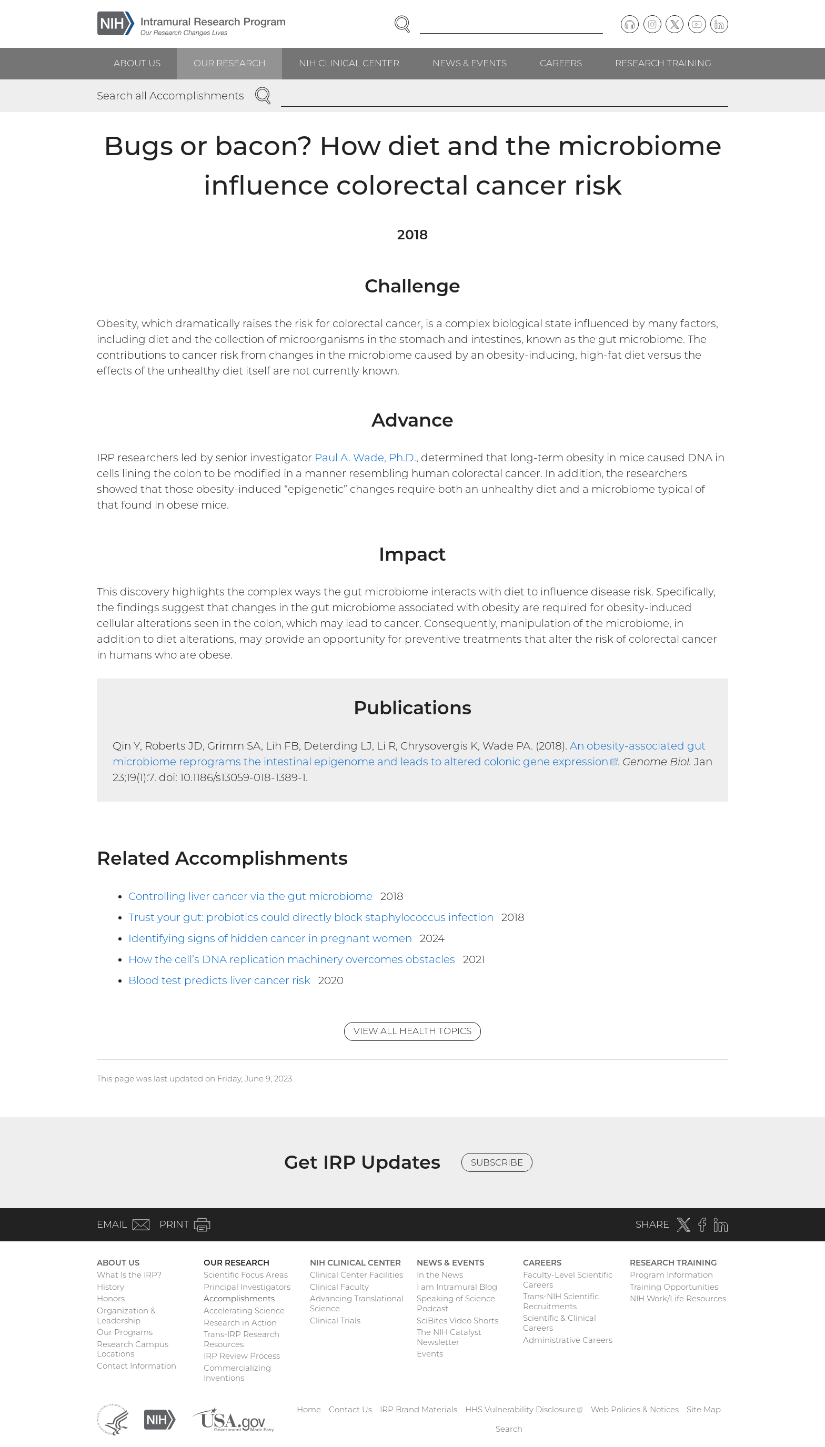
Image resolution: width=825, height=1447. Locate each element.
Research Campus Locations (132, 1349)
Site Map (704, 1409)
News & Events (469, 63)
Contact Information (136, 1366)
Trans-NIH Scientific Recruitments (561, 1301)
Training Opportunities (674, 1287)
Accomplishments (239, 1298)
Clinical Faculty (339, 1287)
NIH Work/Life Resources (678, 1298)
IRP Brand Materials (418, 1409)
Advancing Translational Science (357, 1303)
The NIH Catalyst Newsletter (449, 1337)
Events (430, 1354)
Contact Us (350, 1409)
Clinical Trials (335, 1320)
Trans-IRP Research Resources (241, 1339)
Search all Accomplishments (170, 95)
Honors (111, 1298)
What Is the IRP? (129, 1275)
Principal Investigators (247, 1287)
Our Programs (125, 1332)
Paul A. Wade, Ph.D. (365, 457)
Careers (561, 63)
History (110, 1287)
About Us (137, 63)
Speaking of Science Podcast (456, 1303)
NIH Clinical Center (349, 63)
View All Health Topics (412, 1031)
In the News (440, 1275)
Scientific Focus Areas (246, 1275)
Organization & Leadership (126, 1315)
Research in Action (240, 1323)
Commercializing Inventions (237, 1373)
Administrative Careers (567, 1340)
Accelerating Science (244, 1311)
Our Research (230, 63)
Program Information (671, 1275)
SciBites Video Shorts (457, 1320)
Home (309, 1409)
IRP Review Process (242, 1356)
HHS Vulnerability (524, 1409)
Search (509, 1429)
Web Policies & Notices (635, 1409)
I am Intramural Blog (457, 1287)
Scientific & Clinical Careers (559, 1323)
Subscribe (497, 1162)
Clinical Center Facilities (356, 1275)
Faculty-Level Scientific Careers (567, 1280)
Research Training (663, 63)
